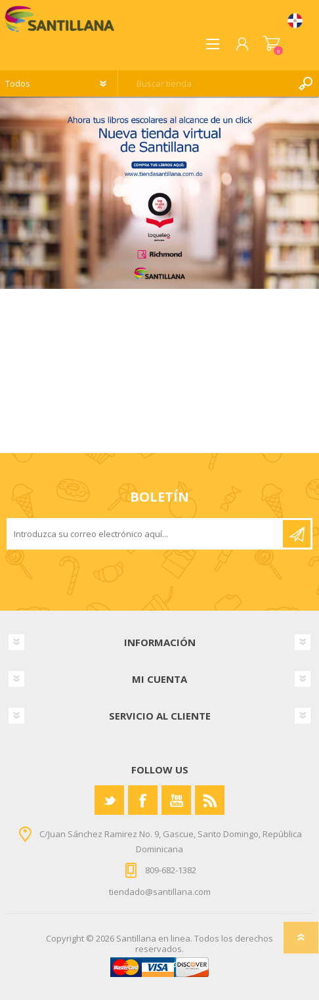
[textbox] (205, 83)
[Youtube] (176, 800)
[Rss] (209, 800)
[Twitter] (109, 800)
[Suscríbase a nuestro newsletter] (146, 534)
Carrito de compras (271, 44)
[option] (159, 193)
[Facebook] (143, 800)
